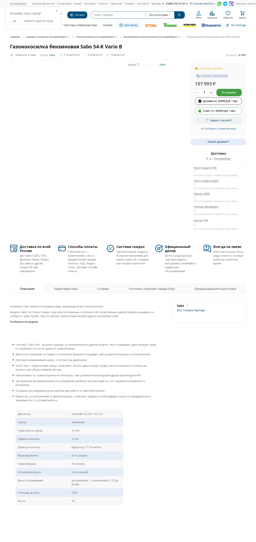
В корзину (229, 92)
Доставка (90, 3)
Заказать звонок (246, 3)
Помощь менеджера (206, 206)
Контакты (143, 3)
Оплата (103, 3)
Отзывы (129, 3)
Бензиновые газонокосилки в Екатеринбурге (150, 36)
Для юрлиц (129, 25)
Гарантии (116, 3)
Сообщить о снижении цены (218, 128)
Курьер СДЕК (202, 193)
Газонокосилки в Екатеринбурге (95, 36)
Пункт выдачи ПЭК (205, 167)
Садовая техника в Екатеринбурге (46, 36)
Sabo (52, 55)
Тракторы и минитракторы (80, 25)
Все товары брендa (191, 310)
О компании (64, 3)
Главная (15, 36)
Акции (77, 3)
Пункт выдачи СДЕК (206, 180)
